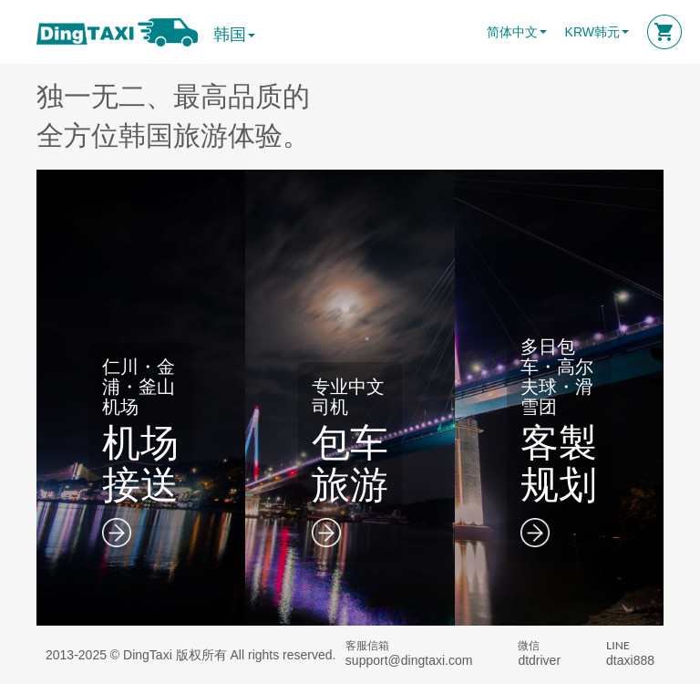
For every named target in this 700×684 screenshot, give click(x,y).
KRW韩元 (592, 32)
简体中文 (512, 32)
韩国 (234, 35)
